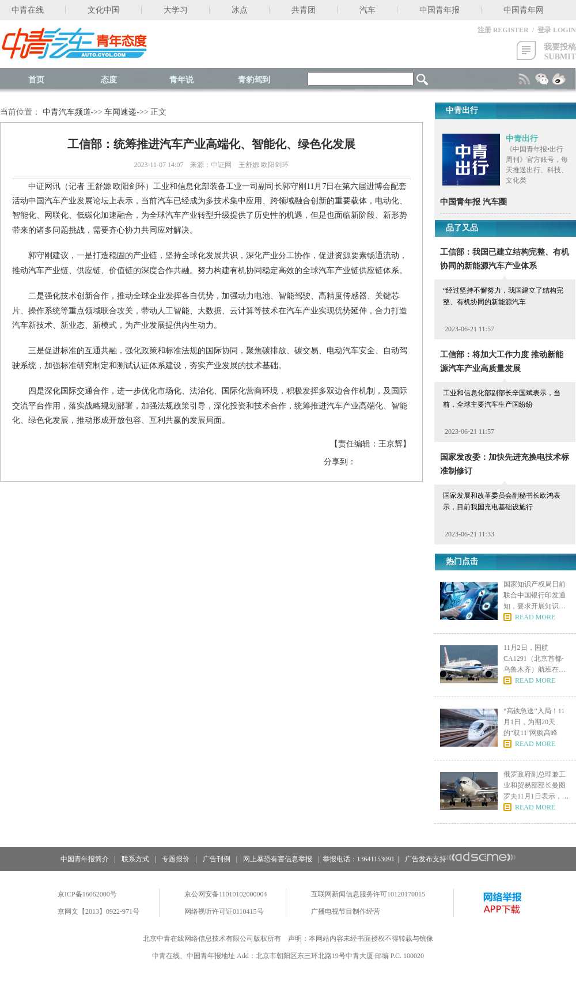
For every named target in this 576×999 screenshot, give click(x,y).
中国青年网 (523, 10)
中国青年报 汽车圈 (473, 202)
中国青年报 (439, 10)
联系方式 (135, 859)
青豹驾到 (254, 79)
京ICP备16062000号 (87, 894)
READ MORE (535, 617)
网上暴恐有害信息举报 (277, 859)
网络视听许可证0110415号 (224, 911)
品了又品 (462, 228)
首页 (36, 79)
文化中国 (104, 10)
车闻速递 (120, 112)
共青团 (303, 10)
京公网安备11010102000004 (225, 894)
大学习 (176, 10)
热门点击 (462, 561)
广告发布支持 (460, 859)
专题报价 (176, 859)
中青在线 (28, 10)
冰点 (240, 10)
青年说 (181, 79)
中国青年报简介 (84, 859)
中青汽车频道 (67, 112)
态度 (109, 79)
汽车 (367, 10)
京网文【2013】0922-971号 (98, 911)
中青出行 (522, 138)
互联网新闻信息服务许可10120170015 (368, 894)
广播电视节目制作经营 (345, 911)
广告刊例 (216, 859)
